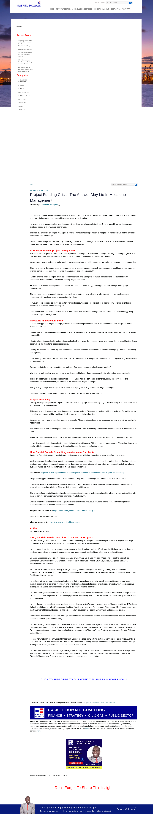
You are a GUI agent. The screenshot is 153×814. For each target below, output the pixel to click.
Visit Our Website (108, 702)
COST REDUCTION (24, 92)
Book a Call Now (126, 809)
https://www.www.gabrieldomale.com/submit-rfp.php (75, 510)
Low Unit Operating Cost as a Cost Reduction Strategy (25, 54)
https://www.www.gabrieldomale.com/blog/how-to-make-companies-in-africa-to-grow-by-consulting (82, 473)
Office (103, 2)
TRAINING (21, 89)
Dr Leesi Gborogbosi (49, 205)
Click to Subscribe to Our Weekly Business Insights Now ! (84, 679)
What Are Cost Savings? (25, 49)
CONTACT (114, 9)
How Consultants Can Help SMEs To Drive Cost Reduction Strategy (25, 69)
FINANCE (20, 106)
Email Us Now (93, 702)
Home (32, 184)
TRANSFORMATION (24, 95)
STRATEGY (21, 109)
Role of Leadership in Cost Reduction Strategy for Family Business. (25, 62)
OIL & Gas (21, 85)
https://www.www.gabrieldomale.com (64, 522)
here (87, 728)
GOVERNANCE (22, 102)
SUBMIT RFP (125, 9)
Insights (19, 26)
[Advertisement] (23, 148)
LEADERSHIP (22, 99)
